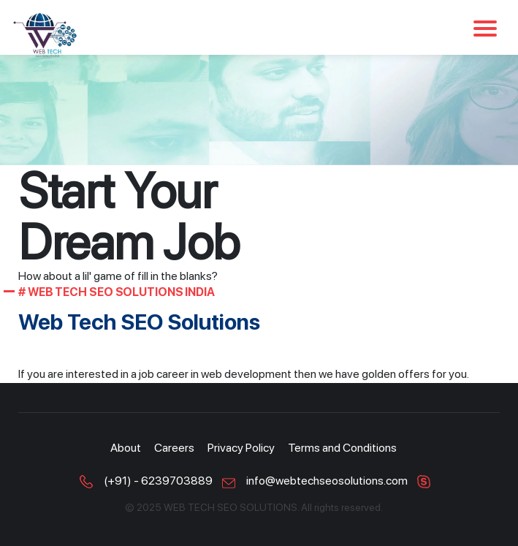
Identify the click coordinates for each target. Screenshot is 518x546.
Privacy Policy (241, 448)
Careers (174, 448)
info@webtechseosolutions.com (327, 481)
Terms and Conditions (342, 448)
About (125, 448)
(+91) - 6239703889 (158, 481)
